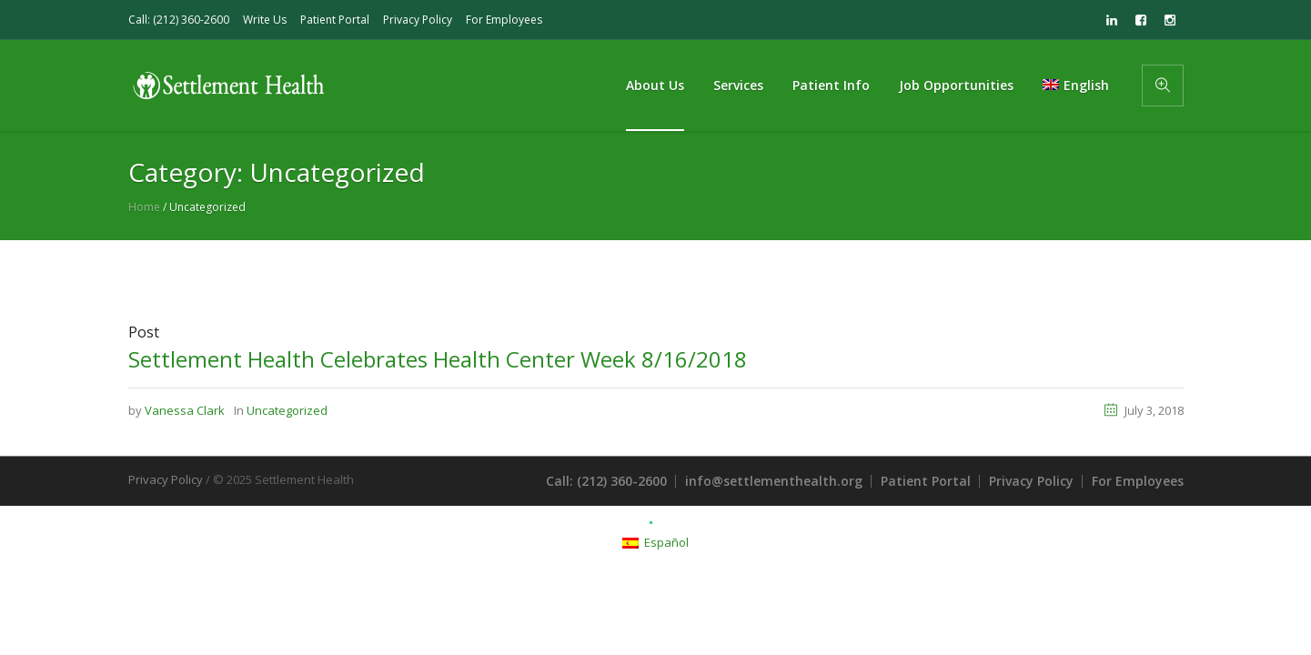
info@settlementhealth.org (773, 480)
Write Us (265, 19)
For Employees (504, 19)
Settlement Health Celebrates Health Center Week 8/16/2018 (437, 359)
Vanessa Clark (185, 410)
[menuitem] (1075, 85)
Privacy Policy (417, 19)
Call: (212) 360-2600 (178, 19)
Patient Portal (334, 19)
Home (144, 207)
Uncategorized (287, 410)
